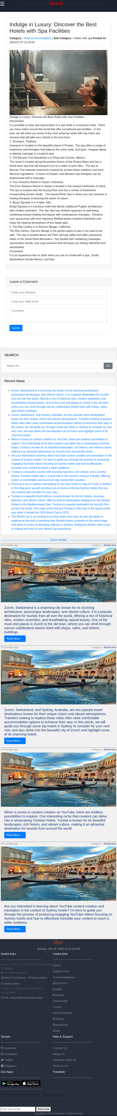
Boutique (58, 995)
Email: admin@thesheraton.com (22, 997)
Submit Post (61, 971)
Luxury (57, 1007)
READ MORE (58, 540)
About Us (59, 1054)
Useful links (8, 954)
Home (57, 965)
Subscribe (43, 1109)
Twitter (7, 1060)
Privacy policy (37, 977)
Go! (108, 365)
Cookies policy (10, 983)
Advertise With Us (64, 1060)
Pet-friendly (60, 1001)
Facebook (8, 1048)
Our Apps (7, 1071)
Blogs (56, 1030)
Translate (59, 1071)
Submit (16, 328)
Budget (57, 989)
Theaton (58, 942)
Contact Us (60, 1048)
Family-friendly (62, 1012)
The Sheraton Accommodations (61, 3)
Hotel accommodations (38, 38)
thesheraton (110, 545)
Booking (58, 1018)
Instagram (9, 1054)
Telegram (9, 1066)
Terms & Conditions (14, 977)
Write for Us (60, 1066)
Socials (5, 1036)
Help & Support (63, 1036)
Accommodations (64, 977)
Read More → (14, 638)
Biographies (60, 1024)
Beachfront (60, 983)
